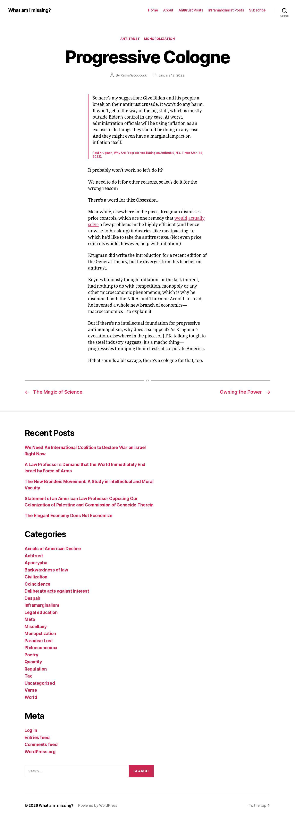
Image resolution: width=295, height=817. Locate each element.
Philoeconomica (41, 647)
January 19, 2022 (171, 75)
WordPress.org (40, 751)
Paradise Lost (39, 640)
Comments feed (41, 744)
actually (196, 218)
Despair (33, 598)
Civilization (36, 576)
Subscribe (257, 10)
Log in (31, 730)
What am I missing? (29, 10)
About (168, 10)
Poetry (31, 654)
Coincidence (37, 584)
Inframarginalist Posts (226, 10)
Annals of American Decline (53, 548)
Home (153, 10)
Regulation (36, 669)
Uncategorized (40, 683)
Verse (31, 690)
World (31, 697)
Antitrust (130, 39)
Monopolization (159, 39)
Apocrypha (36, 562)
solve (93, 224)
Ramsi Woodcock (134, 75)
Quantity (33, 661)
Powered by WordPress (97, 805)
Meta (30, 619)
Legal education (41, 612)
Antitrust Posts (190, 10)
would (180, 218)
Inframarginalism (42, 605)
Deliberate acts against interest (57, 591)
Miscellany (36, 626)
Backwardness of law (46, 569)
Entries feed (37, 737)
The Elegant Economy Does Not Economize (68, 515)
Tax (28, 676)
